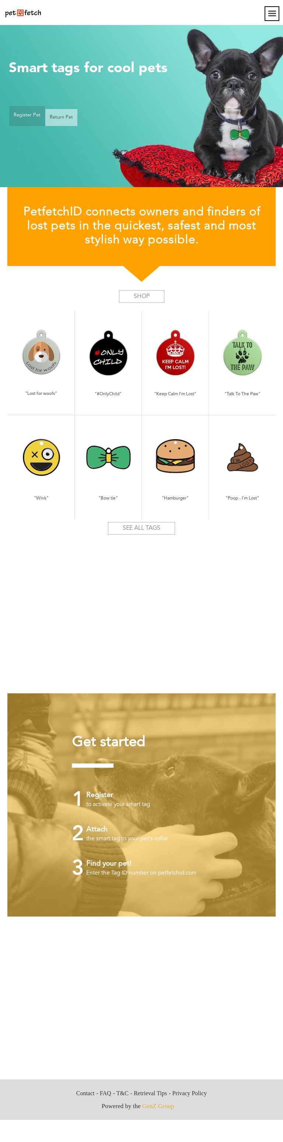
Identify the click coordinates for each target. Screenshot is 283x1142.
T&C (122, 1093)
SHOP (142, 296)
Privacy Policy (189, 1093)
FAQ (105, 1093)
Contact (85, 1093)
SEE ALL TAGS (141, 528)
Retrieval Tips (150, 1093)
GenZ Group (158, 1106)
